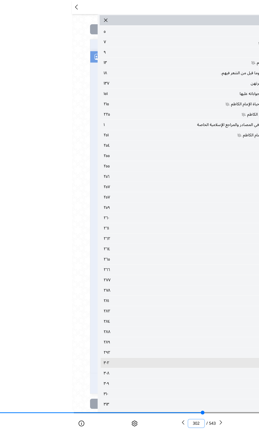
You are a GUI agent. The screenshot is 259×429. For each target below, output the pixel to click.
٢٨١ (143, 300)
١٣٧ (143, 83)
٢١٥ (143, 104)
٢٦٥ (143, 259)
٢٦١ (143, 228)
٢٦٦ (143, 269)
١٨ (143, 73)
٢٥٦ (143, 176)
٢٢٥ (143, 114)
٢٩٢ (143, 352)
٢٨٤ (143, 321)
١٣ (143, 62)
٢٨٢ (143, 311)
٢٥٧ (143, 187)
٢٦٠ (143, 218)
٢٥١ (143, 135)
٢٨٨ (143, 331)
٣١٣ (143, 404)
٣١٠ (143, 394)
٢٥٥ (143, 156)
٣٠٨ (143, 373)
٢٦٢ (143, 238)
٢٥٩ (143, 207)
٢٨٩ (143, 342)
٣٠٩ (143, 383)
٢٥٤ (143, 145)
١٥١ (143, 93)
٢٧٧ (143, 280)
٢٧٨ (143, 290)
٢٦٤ (143, 249)
